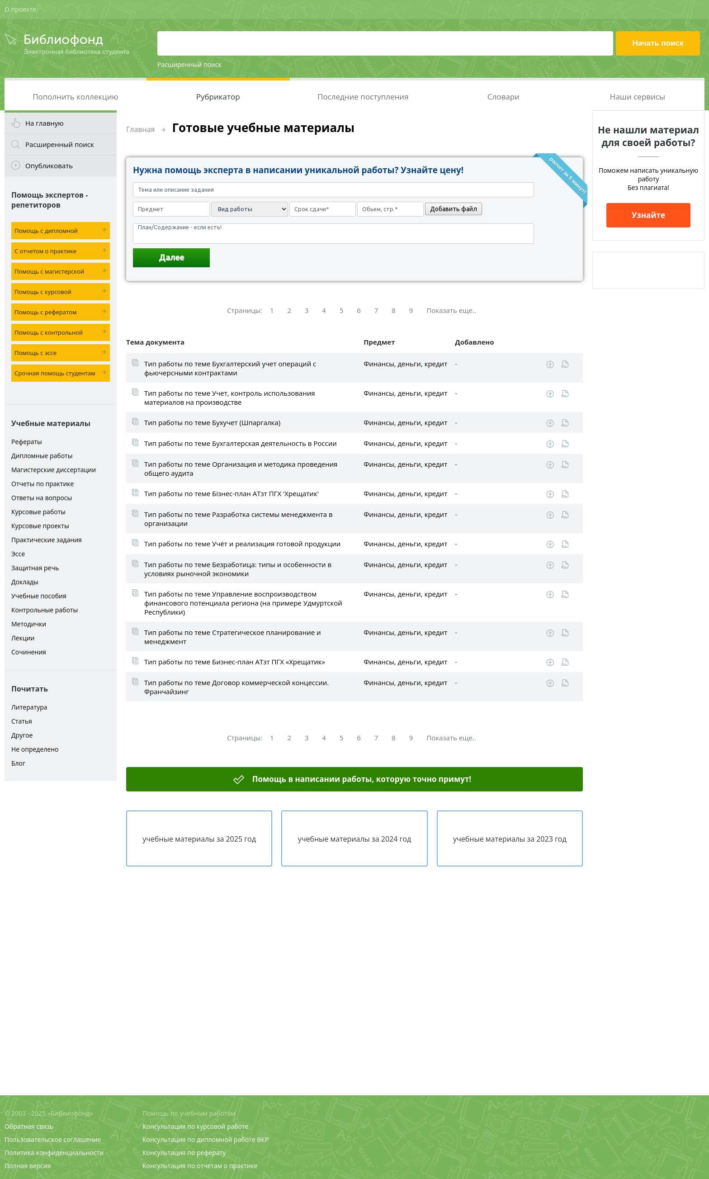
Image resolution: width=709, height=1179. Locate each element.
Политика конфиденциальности (54, 1152)
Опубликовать (49, 165)
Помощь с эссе (35, 353)
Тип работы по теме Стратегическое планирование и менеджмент (232, 637)
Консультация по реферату (184, 1152)
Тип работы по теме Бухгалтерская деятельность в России (240, 443)
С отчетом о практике (45, 251)
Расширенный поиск (189, 64)
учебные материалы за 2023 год (510, 839)
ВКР (263, 1139)
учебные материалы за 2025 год (199, 839)
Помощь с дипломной (46, 231)
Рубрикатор (218, 96)
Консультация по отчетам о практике (200, 1165)
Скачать (550, 364)
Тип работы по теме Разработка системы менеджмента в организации (238, 519)
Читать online (565, 364)
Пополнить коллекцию (75, 96)
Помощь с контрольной (48, 332)
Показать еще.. (451, 310)
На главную (44, 123)
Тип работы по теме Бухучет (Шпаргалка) (212, 422)
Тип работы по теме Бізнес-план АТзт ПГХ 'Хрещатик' (231, 493)
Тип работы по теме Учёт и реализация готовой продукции (242, 543)
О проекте (20, 9)
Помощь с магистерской (49, 271)
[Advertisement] (60, 928)
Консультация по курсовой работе (195, 1126)
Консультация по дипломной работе (198, 1139)
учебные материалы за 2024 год (354, 839)
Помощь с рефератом (45, 312)
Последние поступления (363, 96)
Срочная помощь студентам (54, 373)
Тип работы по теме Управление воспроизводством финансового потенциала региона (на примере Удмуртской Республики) (243, 602)
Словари (503, 96)
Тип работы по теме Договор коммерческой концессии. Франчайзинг (236, 687)
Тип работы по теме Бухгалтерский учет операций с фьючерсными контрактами (230, 368)
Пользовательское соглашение (53, 1139)
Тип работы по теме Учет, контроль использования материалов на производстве (229, 397)
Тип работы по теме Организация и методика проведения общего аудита (240, 468)
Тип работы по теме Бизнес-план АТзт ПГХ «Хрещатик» (234, 661)
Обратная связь (29, 1126)
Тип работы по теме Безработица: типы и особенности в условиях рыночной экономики (237, 569)
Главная (140, 129)
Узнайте (648, 215)
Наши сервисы (637, 96)
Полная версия (28, 1165)
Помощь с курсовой (42, 292)
